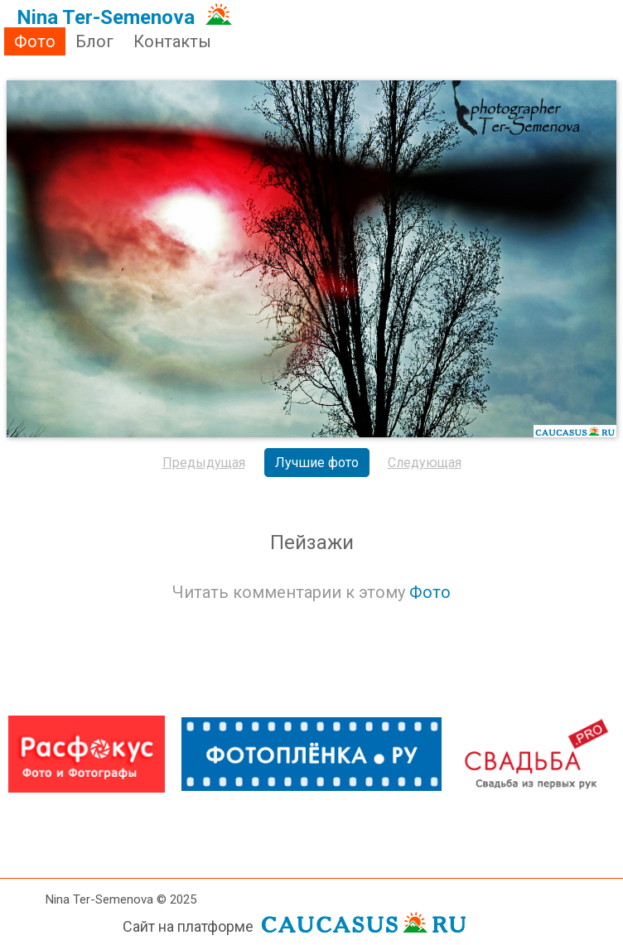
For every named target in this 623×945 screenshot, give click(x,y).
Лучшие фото (317, 462)
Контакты (172, 41)
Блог (94, 41)
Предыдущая (203, 462)
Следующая (424, 462)
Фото (35, 41)
